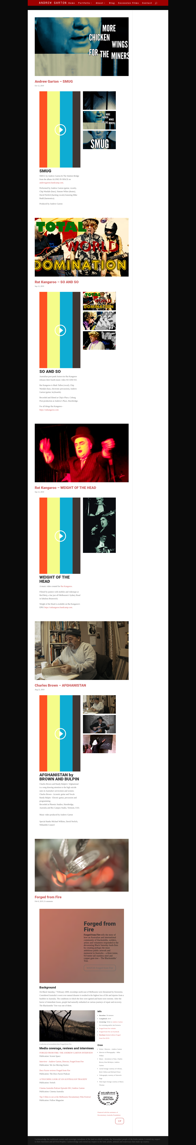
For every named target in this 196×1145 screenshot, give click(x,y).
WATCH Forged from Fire (100, 968)
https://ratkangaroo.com (48, 410)
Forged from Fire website (107, 1028)
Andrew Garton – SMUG (54, 81)
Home (71, 3)
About (99, 3)
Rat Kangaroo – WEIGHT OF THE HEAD (65, 488)
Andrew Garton (117, 1022)
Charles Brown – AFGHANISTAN (60, 685)
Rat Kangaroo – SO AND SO (57, 282)
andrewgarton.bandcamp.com (51, 183)
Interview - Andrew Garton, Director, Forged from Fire (61, 1061)
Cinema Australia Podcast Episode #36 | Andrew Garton (61, 1088)
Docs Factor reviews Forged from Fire (54, 1070)
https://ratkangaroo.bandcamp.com (58, 607)
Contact (147, 3)
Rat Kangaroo (66, 586)
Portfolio (84, 3)
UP (119, 1121)
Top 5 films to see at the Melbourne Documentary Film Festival (65, 1097)
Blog (112, 3)
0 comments (48, 901)
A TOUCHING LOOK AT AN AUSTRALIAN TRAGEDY (63, 1079)
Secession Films (128, 3)
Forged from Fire (48, 897)
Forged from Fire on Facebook (109, 1032)
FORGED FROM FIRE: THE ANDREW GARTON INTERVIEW (66, 1053)
